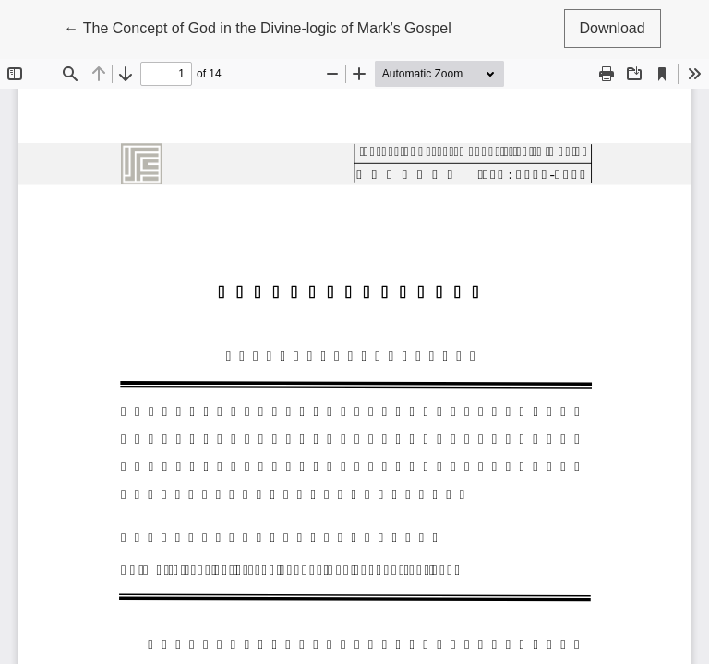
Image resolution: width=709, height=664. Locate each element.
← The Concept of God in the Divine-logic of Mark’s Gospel (257, 26)
